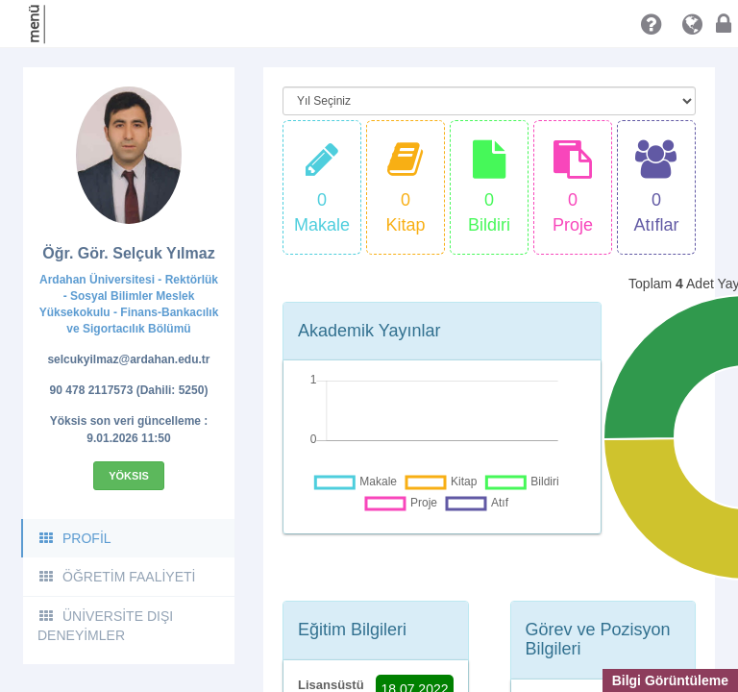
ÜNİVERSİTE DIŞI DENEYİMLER (105, 625)
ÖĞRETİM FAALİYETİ (116, 576)
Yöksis (129, 476)
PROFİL (74, 538)
